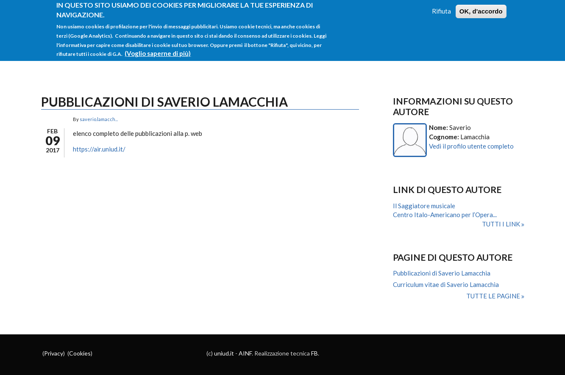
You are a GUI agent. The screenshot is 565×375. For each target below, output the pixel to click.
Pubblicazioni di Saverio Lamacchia (441, 273)
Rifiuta (441, 7)
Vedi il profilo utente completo (471, 146)
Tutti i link (501, 224)
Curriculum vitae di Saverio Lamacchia (446, 284)
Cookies (80, 353)
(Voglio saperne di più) (158, 49)
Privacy (53, 353)
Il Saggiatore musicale (424, 206)
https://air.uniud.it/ (99, 149)
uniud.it (224, 353)
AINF (245, 353)
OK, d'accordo (481, 7)
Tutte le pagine (493, 296)
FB (314, 353)
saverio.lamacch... (99, 119)
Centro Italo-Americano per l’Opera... (445, 214)
